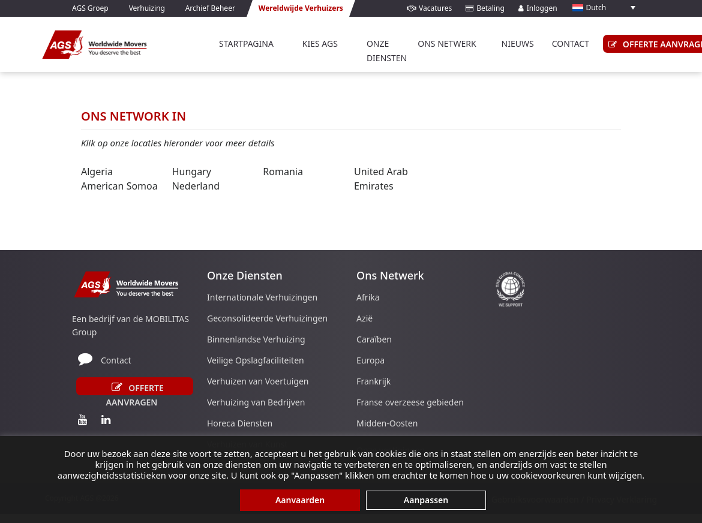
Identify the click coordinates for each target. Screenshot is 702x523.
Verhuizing (147, 8)
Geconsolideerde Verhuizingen (267, 318)
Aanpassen (426, 500)
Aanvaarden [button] (300, 500)
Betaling (485, 8)
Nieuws (518, 43)
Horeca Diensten (239, 423)
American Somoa (119, 186)
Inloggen (537, 8)
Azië (364, 318)
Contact (116, 360)
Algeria (97, 171)
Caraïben (374, 339)
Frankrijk (373, 381)
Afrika (368, 297)
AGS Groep (90, 8)
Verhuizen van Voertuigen (257, 381)
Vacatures (429, 8)
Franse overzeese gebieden (410, 402)
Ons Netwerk (447, 43)
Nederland (196, 186)
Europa (370, 360)
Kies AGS (320, 43)
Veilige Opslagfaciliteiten (255, 360)
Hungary (191, 171)
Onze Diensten (387, 51)
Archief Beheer (210, 8)
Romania (283, 171)
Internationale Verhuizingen (262, 297)
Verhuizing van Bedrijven (256, 402)
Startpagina (246, 43)
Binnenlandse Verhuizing (256, 339)
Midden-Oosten (387, 423)
